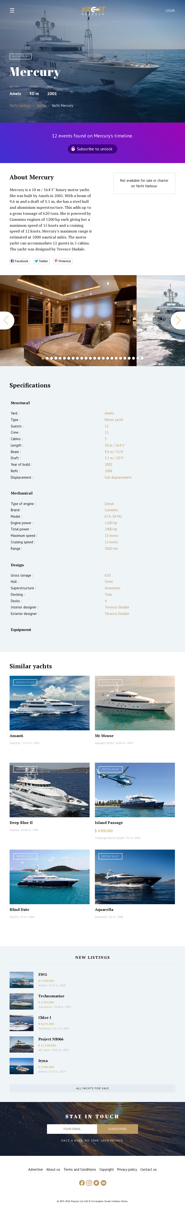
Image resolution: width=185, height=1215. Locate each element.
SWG (42, 974)
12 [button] (90, 358)
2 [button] (47, 358)
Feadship (15, 743)
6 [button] (64, 358)
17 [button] (111, 358)
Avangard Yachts (104, 743)
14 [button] (99, 358)
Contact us (148, 1169)
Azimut (42, 985)
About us (53, 1169)
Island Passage (109, 822)
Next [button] (178, 320)
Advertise (35, 1169)
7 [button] (68, 358)
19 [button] (120, 358)
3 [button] (51, 358)
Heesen (14, 917)
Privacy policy (127, 1169)
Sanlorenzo (44, 1028)
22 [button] (133, 358)
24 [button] (142, 358)
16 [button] (107, 358)
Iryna (43, 1060)
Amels (15, 93)
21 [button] (129, 358)
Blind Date (19, 909)
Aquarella (104, 909)
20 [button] (124, 358)
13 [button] (94, 358)
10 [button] (81, 358)
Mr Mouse (104, 735)
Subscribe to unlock (94, 149)
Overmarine (45, 1007)
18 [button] (116, 358)
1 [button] (42, 358)
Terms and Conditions (80, 1169)
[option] (68, 320)
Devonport (101, 917)
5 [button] (60, 358)
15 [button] (103, 358)
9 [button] (77, 358)
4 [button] (55, 358)
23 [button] (137, 358)
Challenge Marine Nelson (110, 838)
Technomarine (51, 996)
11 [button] (86, 358)
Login (170, 11)
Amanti (16, 735)
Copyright (106, 1169)
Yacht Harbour (94, 11)
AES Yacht (44, 1050)
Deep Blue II (21, 822)
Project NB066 (50, 1039)
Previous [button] (7, 320)
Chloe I (44, 1017)
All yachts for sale (92, 1088)
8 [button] (73, 358)
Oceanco (14, 830)
